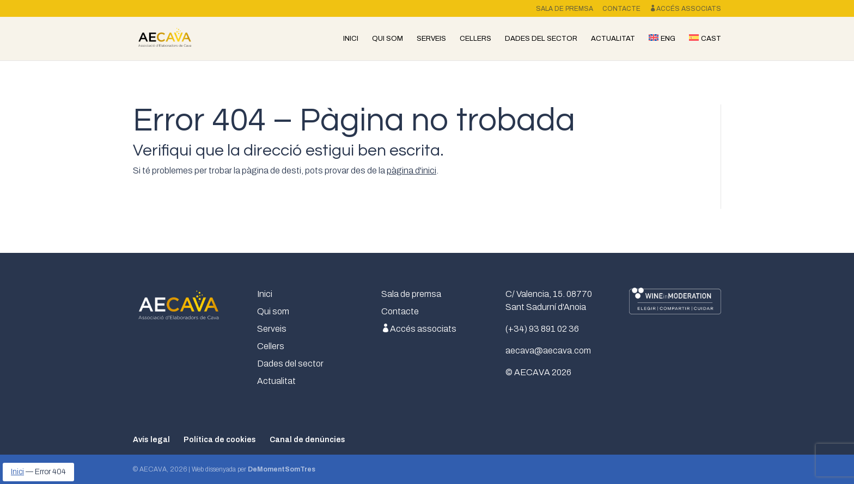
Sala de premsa (564, 9)
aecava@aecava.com (548, 350)
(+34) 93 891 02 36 (542, 328)
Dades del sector (541, 38)
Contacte (621, 9)
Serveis (431, 38)
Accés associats (685, 9)
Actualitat (613, 38)
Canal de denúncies (307, 440)
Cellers (475, 38)
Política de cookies (220, 440)
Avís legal (151, 440)
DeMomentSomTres (281, 469)
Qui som (387, 38)
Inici (350, 38)
